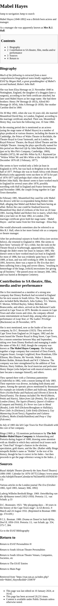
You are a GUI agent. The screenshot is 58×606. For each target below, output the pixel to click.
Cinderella (6, 380)
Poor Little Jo (7, 410)
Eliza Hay (51, 222)
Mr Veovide (28, 357)
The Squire (21, 401)
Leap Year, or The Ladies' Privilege (33, 319)
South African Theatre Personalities (27, 549)
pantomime (42, 377)
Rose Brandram (43, 354)
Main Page (15, 569)
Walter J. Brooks (43, 357)
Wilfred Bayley (18, 304)
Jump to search (27, 13)
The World (41, 395)
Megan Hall (15, 81)
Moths (13, 416)
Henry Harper (7, 369)
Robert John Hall (8, 180)
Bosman (46, 511)
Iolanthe (20, 389)
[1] (37, 473)
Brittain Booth (22, 360)
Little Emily (32, 410)
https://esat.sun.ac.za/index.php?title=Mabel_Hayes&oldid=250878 (24, 578)
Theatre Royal (23, 336)
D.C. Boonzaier (21, 330)
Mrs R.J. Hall (6, 230)
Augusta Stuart (7, 354)
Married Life (21, 148)
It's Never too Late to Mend (37, 404)
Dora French (49, 351)
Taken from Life (26, 398)
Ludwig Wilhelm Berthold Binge (16, 493)
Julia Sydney (36, 301)
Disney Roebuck (22, 295)
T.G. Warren (50, 301)
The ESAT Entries (19, 563)
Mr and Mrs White (25, 154)
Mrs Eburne (15, 357)
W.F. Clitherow (41, 360)
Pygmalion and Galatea (37, 413)
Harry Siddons (16, 366)
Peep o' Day (45, 416)
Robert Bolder (7, 360)
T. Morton (5, 304)
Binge (3, 433)
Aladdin (4, 154)
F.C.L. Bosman (7, 519)
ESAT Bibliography (19, 530)
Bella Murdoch (21, 301)
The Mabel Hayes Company (25, 348)
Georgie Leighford (25, 354)
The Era (41, 262)
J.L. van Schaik (37, 522)
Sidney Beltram (35, 304)
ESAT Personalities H (20, 544)
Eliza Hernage (21, 89)
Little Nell (14, 407)
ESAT (3, 81)
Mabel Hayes (6, 19)
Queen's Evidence (45, 401)
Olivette (42, 392)
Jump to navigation (9, 13)
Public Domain (40, 599)
